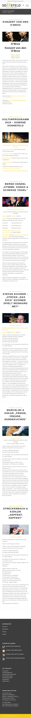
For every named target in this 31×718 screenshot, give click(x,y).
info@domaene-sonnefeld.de (11, 704)
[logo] (12, 5)
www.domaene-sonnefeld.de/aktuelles (11, 168)
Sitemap (4, 631)
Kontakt (4, 634)
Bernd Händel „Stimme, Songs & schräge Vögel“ (15, 187)
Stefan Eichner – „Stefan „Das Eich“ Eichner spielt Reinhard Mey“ (15, 300)
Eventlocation (5, 670)
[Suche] (22, 5)
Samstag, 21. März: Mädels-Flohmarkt (14, 650)
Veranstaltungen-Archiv (15, 19)
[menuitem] (22, 5)
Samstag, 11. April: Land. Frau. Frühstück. (15, 654)
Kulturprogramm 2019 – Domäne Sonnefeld (15, 122)
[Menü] (26, 5)
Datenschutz (5, 629)
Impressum (4, 626)
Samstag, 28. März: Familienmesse (13, 646)
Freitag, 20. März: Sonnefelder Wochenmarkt (15, 658)
